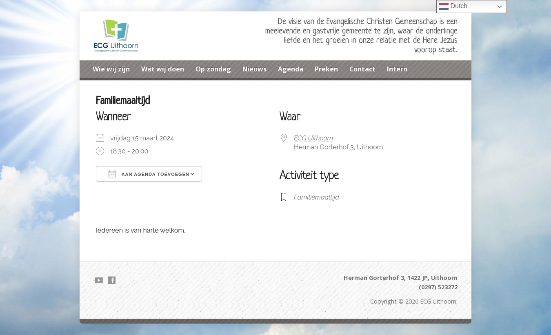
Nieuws (254, 68)
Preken (326, 68)
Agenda (290, 68)
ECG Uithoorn (313, 138)
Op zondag (213, 68)
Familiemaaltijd (316, 197)
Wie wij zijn (111, 68)
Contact (362, 68)
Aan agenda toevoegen (149, 173)
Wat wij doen (162, 68)
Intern (397, 68)
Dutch (453, 6)
